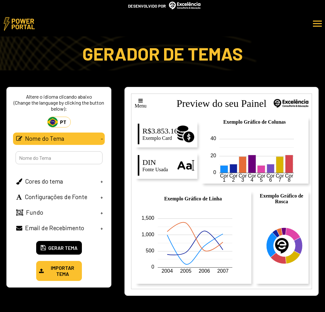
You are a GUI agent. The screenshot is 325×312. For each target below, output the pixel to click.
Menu (140, 103)
